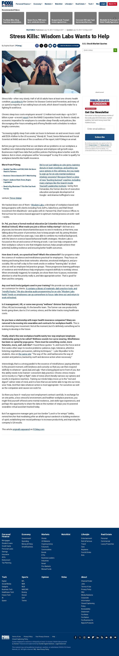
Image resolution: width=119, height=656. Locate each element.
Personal (104, 538)
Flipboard (93, 637)
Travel (83, 544)
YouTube (89, 637)
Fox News (84, 614)
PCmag (18, 46)
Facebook (37, 46)
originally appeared (21, 429)
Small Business (27, 547)
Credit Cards (6, 546)
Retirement (6, 560)
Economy (37, 4)
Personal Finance (23, 4)
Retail (43, 563)
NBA (23, 584)
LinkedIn (97, 637)
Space (4, 600)
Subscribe (100, 137)
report (25, 117)
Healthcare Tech (8, 592)
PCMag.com (38, 429)
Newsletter (106, 637)
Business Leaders (47, 558)
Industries (45, 561)
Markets (48, 4)
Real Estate (80, 4)
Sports (25, 577)
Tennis (24, 600)
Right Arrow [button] (114, 18)
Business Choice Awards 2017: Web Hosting (19, 176)
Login (103, 4)
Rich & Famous (86, 541)
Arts (82, 555)
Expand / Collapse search (97, 4)
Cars (83, 547)
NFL (23, 581)
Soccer (24, 595)
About (84, 577)
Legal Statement (60, 644)
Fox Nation (85, 617)
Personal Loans (7, 549)
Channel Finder (86, 581)
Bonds (43, 552)
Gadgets (5, 587)
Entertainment (86, 538)
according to (17, 101)
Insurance (5, 554)
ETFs (43, 555)
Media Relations (87, 595)
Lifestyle (68, 4)
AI (2, 598)
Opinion (45, 577)
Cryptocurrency (47, 544)
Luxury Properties (107, 544)
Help (53, 636)
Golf (23, 598)
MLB (23, 587)
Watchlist (58, 4)
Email (54, 46)
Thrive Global (15, 198)
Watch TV (112, 4)
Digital (4, 581)
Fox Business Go (87, 620)
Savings (5, 552)
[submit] (115, 50)
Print (50, 46)
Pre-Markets (46, 566)
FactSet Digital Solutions (46, 644)
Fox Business (7, 4)
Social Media (6, 584)
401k (3, 557)
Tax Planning (6, 563)
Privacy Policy (93, 145)
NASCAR (25, 589)
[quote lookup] (98, 50)
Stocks (43, 538)
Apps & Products (87, 623)
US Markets (45, 541)
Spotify (111, 637)
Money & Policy (27, 544)
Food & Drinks (86, 552)
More (98, 4)
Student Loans (7, 543)
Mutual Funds (46, 569)
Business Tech (7, 589)
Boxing (24, 592)
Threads (46, 46)
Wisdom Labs (37, 205)
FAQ (82, 592)
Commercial (105, 541)
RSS (102, 637)
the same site (24, 354)
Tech (90, 4)
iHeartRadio (115, 637)
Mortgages (6, 540)
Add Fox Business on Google (69, 45)
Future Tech (6, 595)
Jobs (83, 584)
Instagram (84, 637)
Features (30, 30)
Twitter (41, 46)
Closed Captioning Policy (20, 639)
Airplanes (84, 549)
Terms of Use (104, 145)
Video (64, 577)
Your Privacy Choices (42, 636)
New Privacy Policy (43, 649)
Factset (16, 644)
